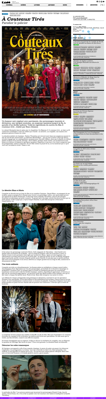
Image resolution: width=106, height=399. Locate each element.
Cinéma (5, 14)
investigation (84, 139)
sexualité (89, 97)
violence (99, 139)
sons (65, 5)
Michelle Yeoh (78, 212)
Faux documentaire (80, 141)
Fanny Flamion (90, 87)
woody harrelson (96, 231)
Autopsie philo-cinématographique (88, 195)
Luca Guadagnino (79, 97)
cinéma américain (79, 208)
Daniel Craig (42, 13)
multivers (98, 212)
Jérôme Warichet (90, 159)
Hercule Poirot (89, 123)
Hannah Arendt (78, 125)
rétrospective (85, 154)
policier (21, 13)
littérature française (80, 47)
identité (76, 49)
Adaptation (84, 102)
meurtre (34, 13)
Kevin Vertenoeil (89, 236)
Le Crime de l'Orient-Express (83, 121)
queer (95, 97)
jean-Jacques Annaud (80, 190)
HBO (79, 227)
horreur (88, 156)
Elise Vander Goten (91, 72)
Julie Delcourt (81, 18)
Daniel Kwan (78, 210)
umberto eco (93, 190)
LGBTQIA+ (83, 99)
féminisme (84, 68)
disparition (96, 70)
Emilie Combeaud (90, 56)
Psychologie (86, 231)
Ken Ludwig (88, 119)
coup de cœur (95, 154)
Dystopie (77, 68)
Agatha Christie (79, 119)
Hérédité (83, 49)
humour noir (14, 13)
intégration (83, 214)
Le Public (91, 169)
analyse (85, 187)
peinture (91, 47)
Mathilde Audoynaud (90, 144)
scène (23, 5)
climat (89, 70)
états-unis (77, 231)
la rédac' (76, 154)
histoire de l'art (91, 51)
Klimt (95, 49)
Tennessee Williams (80, 171)
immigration (91, 208)
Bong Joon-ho (78, 82)
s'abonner (73, 398)
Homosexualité (92, 99)
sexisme (90, 171)
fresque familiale (79, 51)
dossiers (79, 5)
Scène (77, 114)
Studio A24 (77, 205)
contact (92, 398)
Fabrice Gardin (97, 121)
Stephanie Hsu (89, 212)
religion (91, 187)
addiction (77, 102)
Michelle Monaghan (80, 233)
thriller (91, 68)
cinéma (9, 5)
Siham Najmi (89, 217)
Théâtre (76, 116)
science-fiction (87, 205)
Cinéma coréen (89, 82)
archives (93, 5)
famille (50, 13)
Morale (89, 141)
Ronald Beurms (78, 123)
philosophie (78, 187)
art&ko (51, 5)
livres (37, 5)
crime (85, 85)
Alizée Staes (87, 106)
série (75, 227)
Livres (77, 44)
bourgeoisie (98, 171)
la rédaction (32, 398)
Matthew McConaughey (81, 229)
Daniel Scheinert (88, 210)
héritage (56, 13)
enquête (28, 13)
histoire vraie (78, 85)
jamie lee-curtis (15, 15)
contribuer (53, 398)
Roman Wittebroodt (90, 128)
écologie (83, 70)
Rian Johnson (64, 13)
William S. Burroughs (80, 104)
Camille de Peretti (79, 54)
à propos (12, 398)
